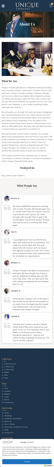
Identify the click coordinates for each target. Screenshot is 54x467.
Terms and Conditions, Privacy (16, 427)
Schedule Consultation (13, 419)
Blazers (7, 394)
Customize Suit (10, 364)
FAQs (6, 430)
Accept (27, 462)
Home (6, 413)
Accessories (8, 403)
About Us (7, 421)
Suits (6, 388)
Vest (6, 375)
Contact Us (8, 433)
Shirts (6, 400)
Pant (6, 378)
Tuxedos (7, 391)
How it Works (9, 424)
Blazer (6, 372)
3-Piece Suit (9, 370)
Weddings (8, 416)
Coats (6, 397)
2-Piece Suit (9, 367)
